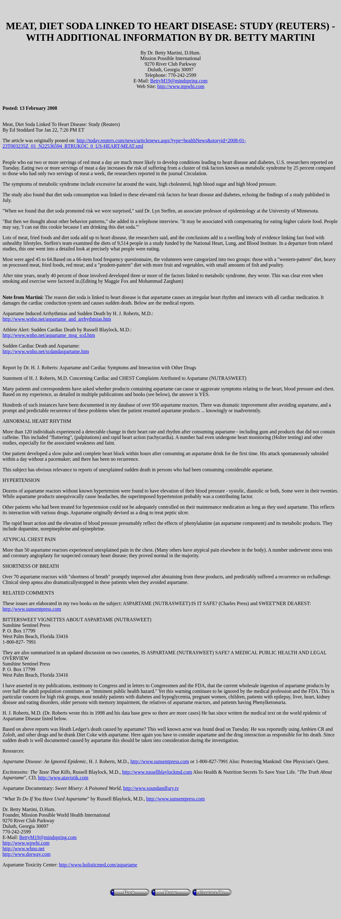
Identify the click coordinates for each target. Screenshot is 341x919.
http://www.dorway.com (26, 854)
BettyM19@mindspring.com (178, 80)
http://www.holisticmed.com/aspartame (98, 864)
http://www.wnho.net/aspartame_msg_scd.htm (48, 335)
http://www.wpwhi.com (26, 843)
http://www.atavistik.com (63, 777)
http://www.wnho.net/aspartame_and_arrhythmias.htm (56, 319)
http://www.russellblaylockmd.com (157, 772)
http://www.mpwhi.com (181, 86)
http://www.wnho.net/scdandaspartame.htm (45, 351)
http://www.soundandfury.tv (151, 788)
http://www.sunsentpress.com (31, 609)
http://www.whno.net (23, 848)
